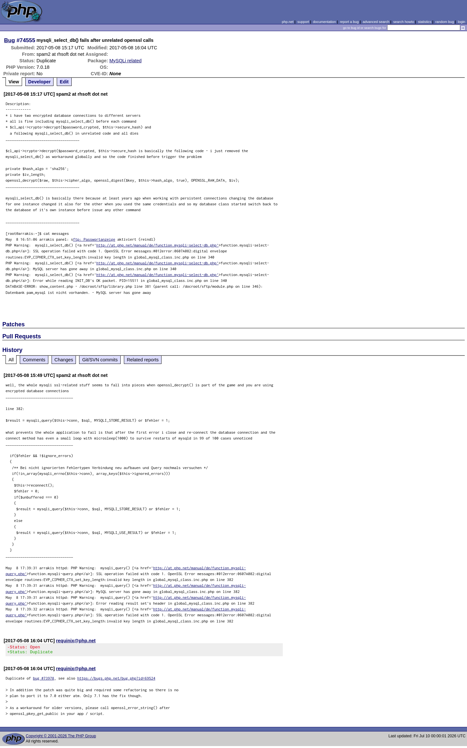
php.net (287, 22)
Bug (9, 40)
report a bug (349, 22)
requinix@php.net (76, 640)
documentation (324, 22)
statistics (424, 22)
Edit (64, 81)
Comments (34, 359)
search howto (403, 22)
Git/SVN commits (100, 359)
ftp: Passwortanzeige (94, 239)
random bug (444, 22)
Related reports (143, 359)
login (461, 22)
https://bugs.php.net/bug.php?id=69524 (116, 680)
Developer (39, 81)
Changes (63, 359)
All (11, 359)
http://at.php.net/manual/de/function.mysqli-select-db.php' (157, 245)
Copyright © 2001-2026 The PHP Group (61, 738)
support (303, 22)
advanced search (376, 22)
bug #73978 (43, 680)
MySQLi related (125, 60)
